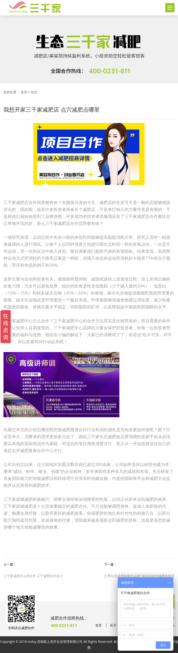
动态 (34, 92)
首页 (24, 92)
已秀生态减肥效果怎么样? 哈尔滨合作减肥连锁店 (139, 576)
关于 (113, 625)
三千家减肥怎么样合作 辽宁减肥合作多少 (33, 576)
